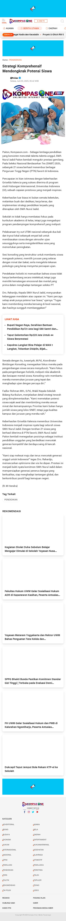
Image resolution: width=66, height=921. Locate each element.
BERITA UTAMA (31, 28)
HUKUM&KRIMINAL (41, 845)
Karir (35, 903)
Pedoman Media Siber (43, 908)
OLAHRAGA (38, 855)
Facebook (24, 813)
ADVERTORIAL (8, 825)
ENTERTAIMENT (40, 840)
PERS (5, 875)
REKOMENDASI (9, 885)
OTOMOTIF (38, 860)
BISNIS (5, 830)
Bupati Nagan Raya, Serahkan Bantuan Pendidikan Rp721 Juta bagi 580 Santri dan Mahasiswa (31, 327)
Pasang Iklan (39, 898)
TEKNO (36, 885)
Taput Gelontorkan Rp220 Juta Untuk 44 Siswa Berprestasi (30, 337)
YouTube (37, 813)
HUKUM (6, 845)
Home (5, 60)
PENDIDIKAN (10, 500)
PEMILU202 (7, 865)
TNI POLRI (7, 890)
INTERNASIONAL (9, 850)
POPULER (37, 880)
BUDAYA (6, 835)
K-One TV (41, 21)
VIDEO (36, 890)
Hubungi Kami (8, 903)
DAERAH (53, 28)
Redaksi (6, 898)
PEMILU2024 (39, 865)
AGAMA (10, 28)
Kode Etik (6, 908)
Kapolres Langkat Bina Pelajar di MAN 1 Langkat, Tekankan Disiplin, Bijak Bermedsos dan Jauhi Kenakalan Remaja (30, 347)
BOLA (36, 830)
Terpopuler (8, 34)
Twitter (33, 813)
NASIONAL (7, 855)
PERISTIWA (38, 870)
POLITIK (6, 880)
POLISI (36, 875)
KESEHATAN (39, 850)
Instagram (28, 813)
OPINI (5, 860)
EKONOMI (7, 840)
